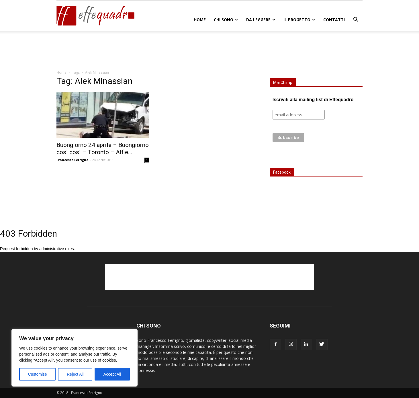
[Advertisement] (209, 51)
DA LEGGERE (260, 19)
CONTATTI (334, 19)
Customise (37, 374)
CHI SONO (226, 19)
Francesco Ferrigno (72, 160)
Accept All (112, 374)
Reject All (75, 374)
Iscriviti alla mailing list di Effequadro (313, 99)
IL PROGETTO (299, 19)
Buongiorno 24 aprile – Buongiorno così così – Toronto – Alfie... (102, 149)
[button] (356, 20)
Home (200, 19)
